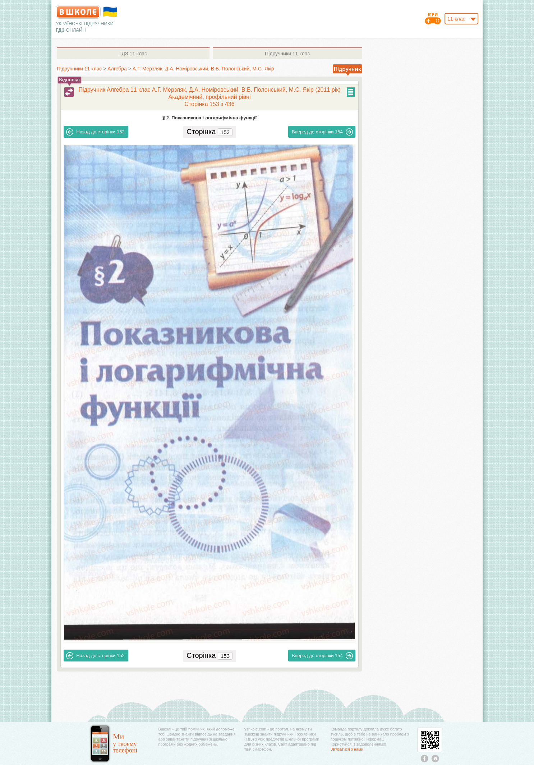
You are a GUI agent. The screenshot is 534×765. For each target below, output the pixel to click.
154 (322, 132)
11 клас (133, 53)
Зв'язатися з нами (347, 749)
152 (95, 132)
